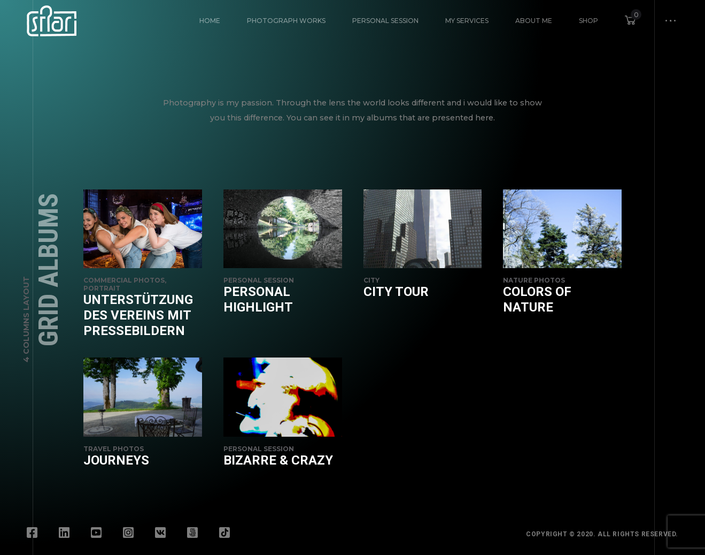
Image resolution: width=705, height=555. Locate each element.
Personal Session (385, 21)
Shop (588, 21)
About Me (533, 21)
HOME (209, 21)
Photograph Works (286, 21)
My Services (467, 21)
